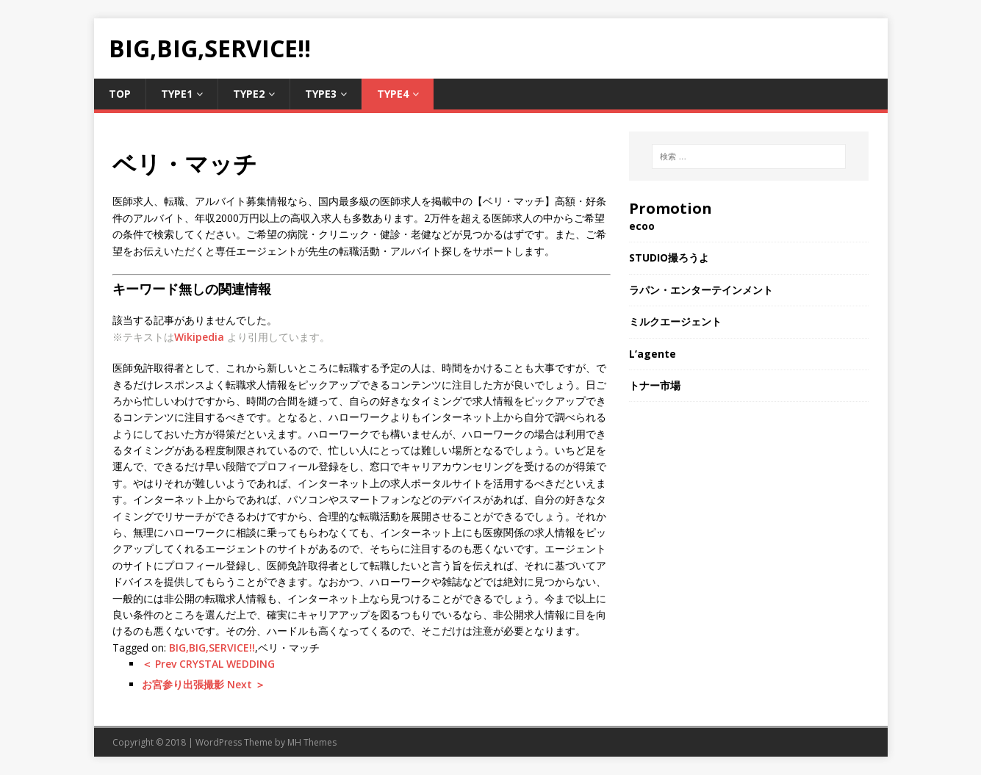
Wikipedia (199, 337)
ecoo (642, 226)
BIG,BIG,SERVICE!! (212, 648)
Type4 (393, 94)
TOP (120, 94)
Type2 (249, 94)
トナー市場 (654, 385)
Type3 (321, 94)
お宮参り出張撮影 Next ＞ (203, 684)
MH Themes (312, 742)
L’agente (652, 354)
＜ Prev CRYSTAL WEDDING (208, 664)
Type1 (177, 94)
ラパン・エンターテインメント (701, 290)
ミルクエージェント (675, 321)
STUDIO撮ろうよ (669, 257)
